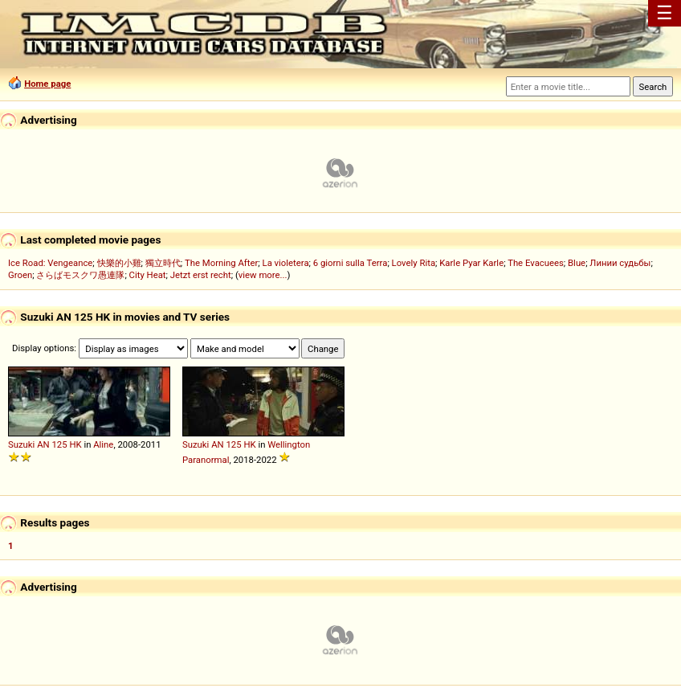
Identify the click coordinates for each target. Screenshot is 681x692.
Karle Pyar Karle (471, 262)
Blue (576, 262)
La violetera (286, 262)
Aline (103, 444)
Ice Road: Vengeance (50, 262)
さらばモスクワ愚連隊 (80, 274)
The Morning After (221, 262)
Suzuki (21, 444)
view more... (263, 274)
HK (75, 444)
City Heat (147, 274)
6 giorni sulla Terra (350, 262)
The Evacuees (536, 262)
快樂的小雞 (119, 262)
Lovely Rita (413, 262)
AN (43, 444)
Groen (20, 274)
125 (59, 444)
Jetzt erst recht (200, 274)
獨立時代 (163, 262)
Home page (47, 83)
